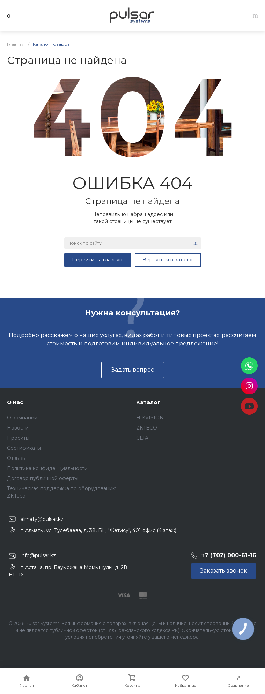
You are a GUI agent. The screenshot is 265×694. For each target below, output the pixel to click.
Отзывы (16, 458)
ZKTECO (146, 428)
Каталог (148, 402)
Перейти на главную (98, 259)
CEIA (142, 438)
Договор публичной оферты (42, 478)
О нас (15, 402)
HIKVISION (150, 418)
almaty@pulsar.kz (42, 519)
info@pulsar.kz (38, 555)
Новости (18, 428)
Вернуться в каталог (167, 259)
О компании (22, 418)
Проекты (18, 438)
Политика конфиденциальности (47, 468)
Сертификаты (24, 448)
